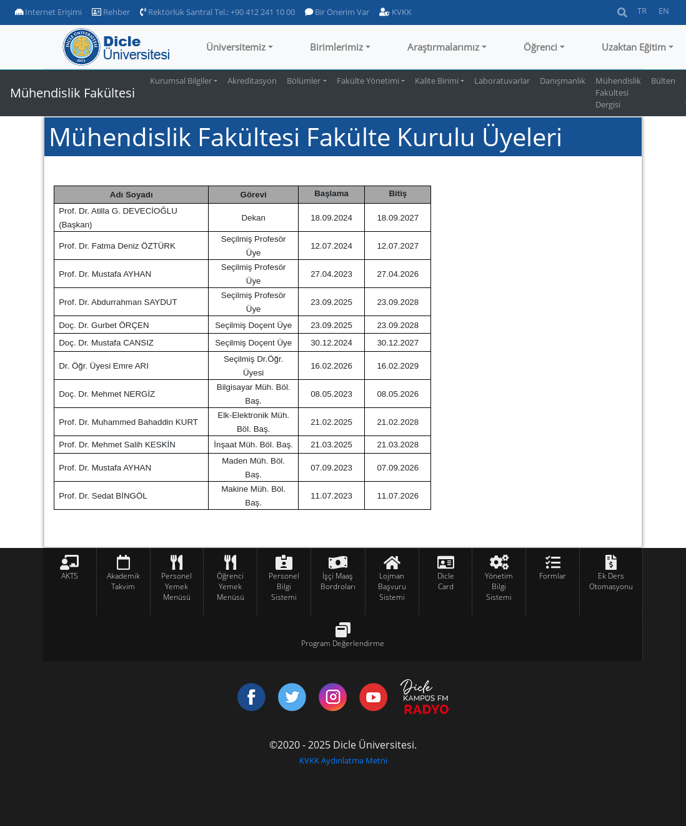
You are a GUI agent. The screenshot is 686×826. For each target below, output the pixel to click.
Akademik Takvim (123, 581)
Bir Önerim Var (337, 11)
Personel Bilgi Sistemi (284, 586)
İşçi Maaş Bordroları (338, 581)
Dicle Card (445, 581)
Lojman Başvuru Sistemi (392, 586)
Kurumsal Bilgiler (181, 80)
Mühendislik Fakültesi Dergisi (618, 92)
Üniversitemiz (236, 47)
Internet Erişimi (48, 11)
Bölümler (304, 80)
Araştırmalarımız (443, 47)
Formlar (552, 575)
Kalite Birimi (437, 80)
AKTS (69, 575)
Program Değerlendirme (342, 643)
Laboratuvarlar (502, 80)
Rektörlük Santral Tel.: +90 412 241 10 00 (217, 11)
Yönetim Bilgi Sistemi (499, 586)
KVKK (395, 11)
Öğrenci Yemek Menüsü (230, 586)
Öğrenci (540, 47)
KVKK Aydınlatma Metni (343, 760)
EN (664, 10)
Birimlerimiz (336, 47)
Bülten (663, 80)
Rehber (111, 11)
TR (642, 10)
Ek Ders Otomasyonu (611, 581)
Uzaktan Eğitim (634, 47)
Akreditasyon (252, 80)
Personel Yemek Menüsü (176, 586)
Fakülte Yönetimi (368, 80)
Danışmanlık (562, 80)
